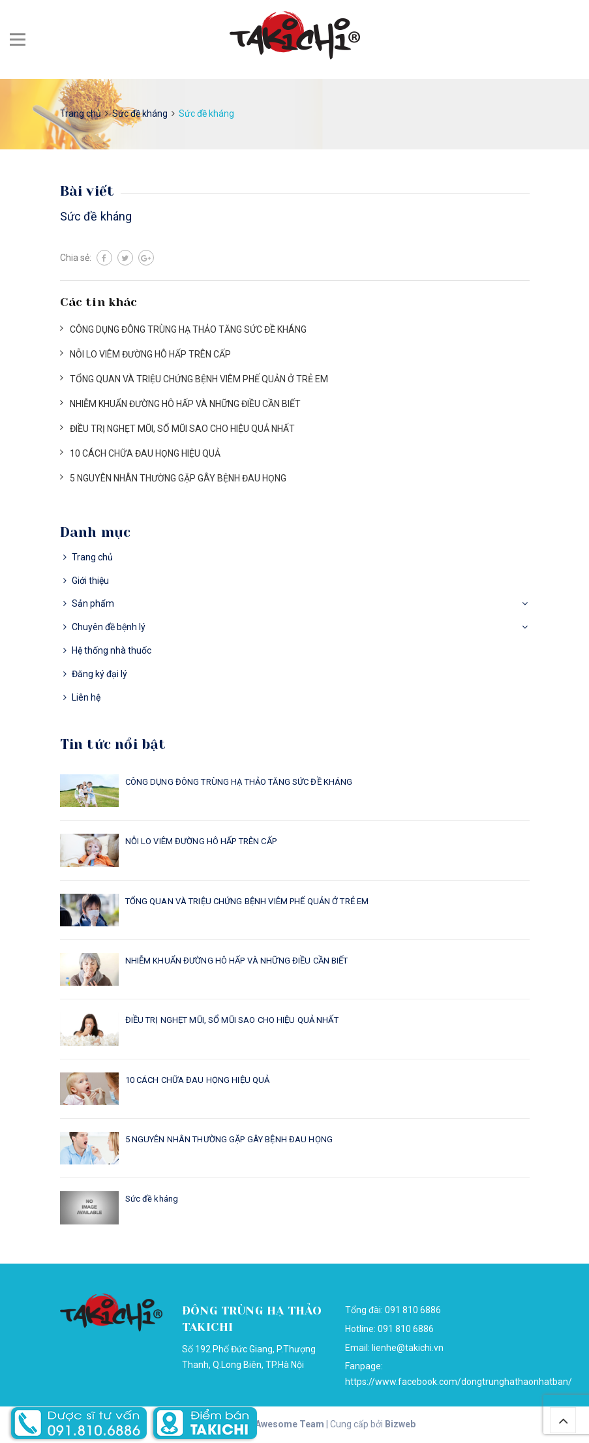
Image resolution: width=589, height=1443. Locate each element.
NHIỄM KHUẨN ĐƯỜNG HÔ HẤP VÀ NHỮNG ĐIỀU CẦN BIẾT (185, 404)
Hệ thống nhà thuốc (111, 650)
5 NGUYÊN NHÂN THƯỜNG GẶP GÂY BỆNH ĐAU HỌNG (178, 478)
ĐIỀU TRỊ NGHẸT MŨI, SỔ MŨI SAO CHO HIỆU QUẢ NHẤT (182, 428)
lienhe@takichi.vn (408, 1348)
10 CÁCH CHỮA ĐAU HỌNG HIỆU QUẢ (145, 453)
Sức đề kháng (96, 216)
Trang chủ (92, 557)
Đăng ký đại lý (99, 674)
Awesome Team (289, 1424)
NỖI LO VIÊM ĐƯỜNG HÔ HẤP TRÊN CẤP (150, 354)
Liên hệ (86, 697)
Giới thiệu (90, 580)
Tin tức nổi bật (113, 744)
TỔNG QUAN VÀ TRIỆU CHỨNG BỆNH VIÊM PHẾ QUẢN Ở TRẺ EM (199, 379)
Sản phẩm (93, 603)
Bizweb (400, 1424)
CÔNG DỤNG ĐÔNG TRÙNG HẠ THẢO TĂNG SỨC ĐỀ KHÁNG (188, 329)
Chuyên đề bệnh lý (108, 627)
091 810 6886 (406, 1329)
